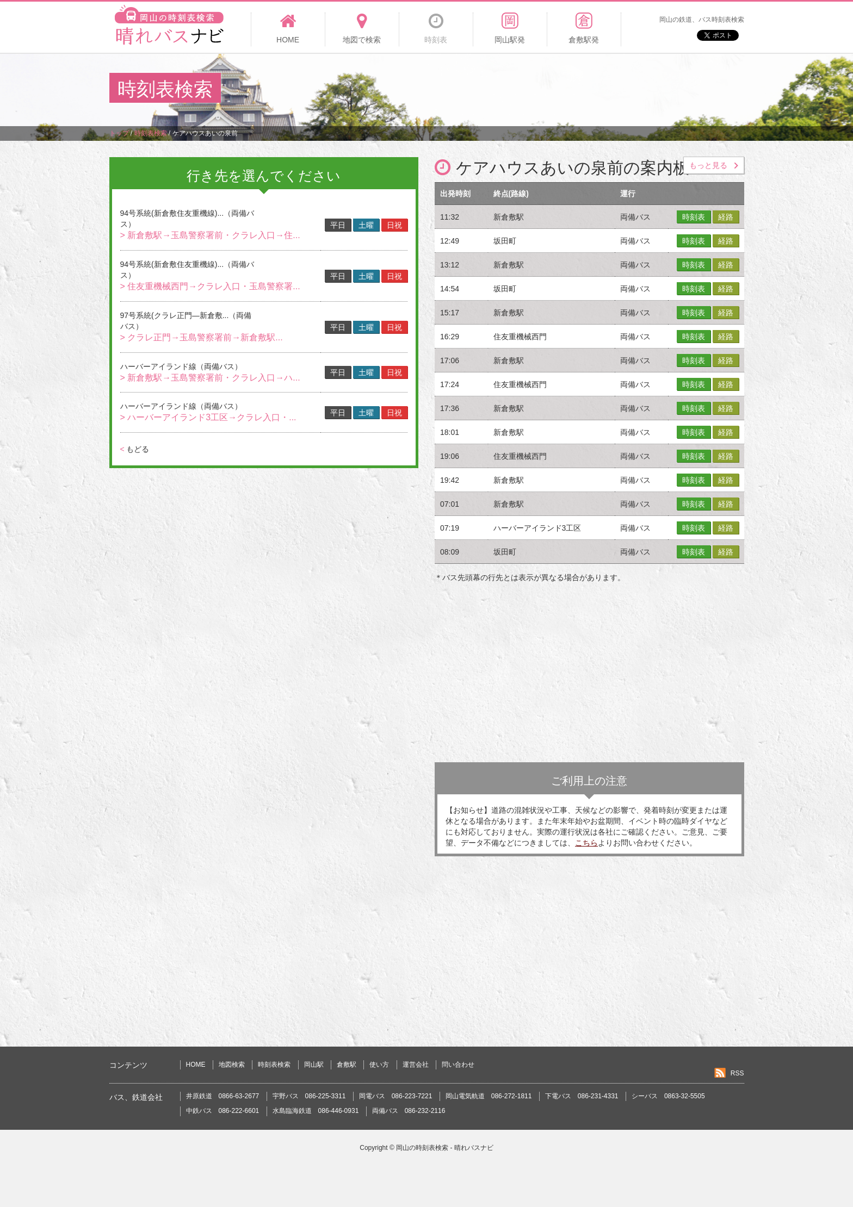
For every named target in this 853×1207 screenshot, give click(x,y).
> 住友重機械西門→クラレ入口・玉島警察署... (210, 286)
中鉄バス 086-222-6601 (222, 1111)
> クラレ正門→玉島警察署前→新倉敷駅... (201, 337)
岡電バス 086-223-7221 (395, 1096)
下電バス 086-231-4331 (582, 1096)
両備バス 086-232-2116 (409, 1111)
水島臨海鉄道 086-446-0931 (316, 1111)
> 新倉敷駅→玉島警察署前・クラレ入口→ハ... (210, 377)
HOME (196, 1064)
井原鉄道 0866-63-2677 (222, 1096)
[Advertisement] (546, 89)
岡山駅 (314, 1064)
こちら (586, 842)
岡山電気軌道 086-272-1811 (489, 1096)
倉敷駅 (346, 1064)
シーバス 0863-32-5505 (668, 1096)
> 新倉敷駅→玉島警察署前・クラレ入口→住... (210, 235)
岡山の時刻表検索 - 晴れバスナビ (444, 1148)
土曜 (366, 225)
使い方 (379, 1064)
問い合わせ (458, 1064)
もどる (134, 449)
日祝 (394, 225)
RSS (737, 1073)
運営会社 (416, 1064)
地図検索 (232, 1064)
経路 (725, 217)
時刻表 (693, 217)
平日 (337, 225)
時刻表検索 (274, 1064)
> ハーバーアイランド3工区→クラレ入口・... (208, 417)
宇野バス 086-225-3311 (309, 1096)
